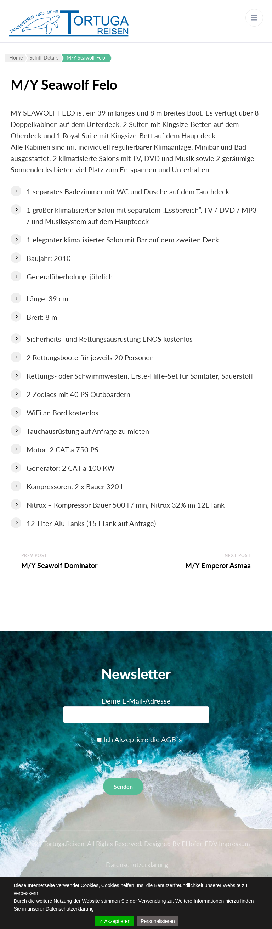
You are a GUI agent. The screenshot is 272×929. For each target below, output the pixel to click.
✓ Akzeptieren (114, 921)
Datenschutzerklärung (137, 864)
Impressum (234, 843)
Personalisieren (158, 921)
